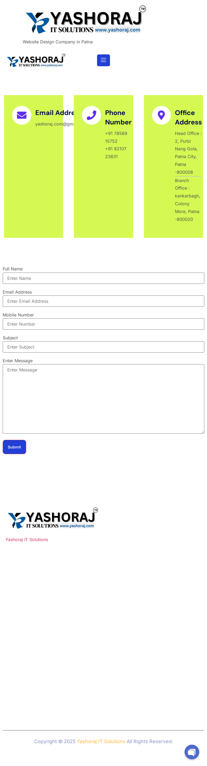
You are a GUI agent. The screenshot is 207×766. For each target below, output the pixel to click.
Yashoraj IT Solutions (26, 539)
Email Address (17, 292)
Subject (10, 338)
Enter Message (18, 360)
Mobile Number (18, 315)
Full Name (13, 269)
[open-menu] (103, 60)
